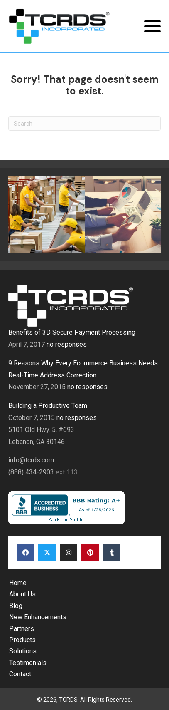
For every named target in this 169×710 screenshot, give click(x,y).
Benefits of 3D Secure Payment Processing (71, 332)
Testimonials (28, 663)
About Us (22, 594)
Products (22, 640)
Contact (20, 674)
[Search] (84, 123)
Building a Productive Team (47, 406)
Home (18, 583)
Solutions (23, 651)
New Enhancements (37, 617)
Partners (21, 629)
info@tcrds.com (31, 460)
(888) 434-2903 (32, 472)
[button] (152, 26)
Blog (15, 606)
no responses (67, 344)
